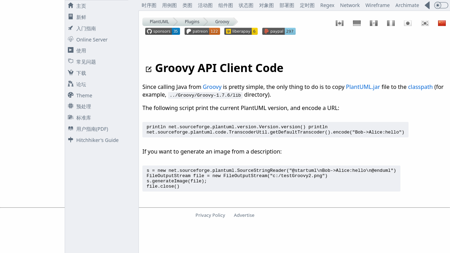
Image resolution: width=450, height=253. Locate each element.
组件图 (225, 5)
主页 (75, 5)
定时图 (307, 5)
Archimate (407, 5)
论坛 (75, 84)
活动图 (205, 5)
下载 (75, 73)
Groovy (222, 22)
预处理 (78, 106)
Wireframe (378, 5)
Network (350, 5)
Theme (78, 95)
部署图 (286, 5)
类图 (187, 5)
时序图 (149, 5)
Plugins (192, 22)
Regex (327, 5)
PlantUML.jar (363, 87)
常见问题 (80, 61)
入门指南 (80, 28)
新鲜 (75, 17)
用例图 (169, 5)
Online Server (86, 39)
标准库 (78, 117)
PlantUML (159, 22)
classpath (420, 87)
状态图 (246, 5)
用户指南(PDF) (86, 128)
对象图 (266, 5)
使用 (75, 50)
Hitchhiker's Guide (91, 140)
